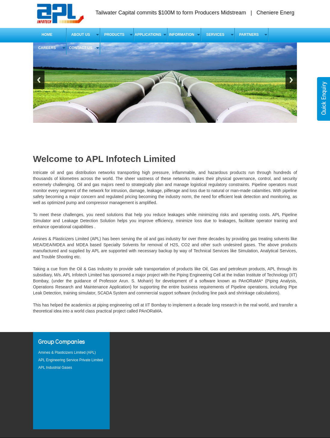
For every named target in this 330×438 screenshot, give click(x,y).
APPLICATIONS (148, 35)
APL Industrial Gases (55, 367)
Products (114, 35)
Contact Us (80, 48)
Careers (47, 48)
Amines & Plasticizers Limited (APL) (67, 352)
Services (215, 35)
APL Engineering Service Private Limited (70, 360)
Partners (249, 35)
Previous (38, 80)
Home (46, 35)
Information (181, 35)
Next (291, 80)
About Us (80, 35)
